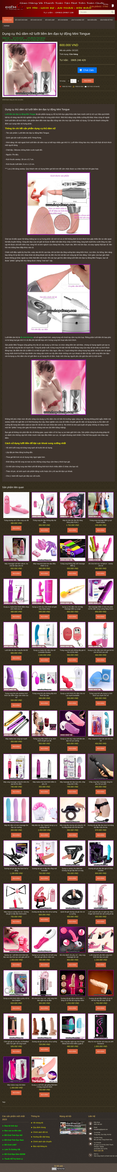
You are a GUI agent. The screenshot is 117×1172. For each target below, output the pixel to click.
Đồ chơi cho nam (21, 20)
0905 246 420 (78, 60)
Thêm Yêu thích (66, 86)
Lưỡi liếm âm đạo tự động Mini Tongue (20, 114)
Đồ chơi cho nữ (36, 20)
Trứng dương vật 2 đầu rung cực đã (16, 520)
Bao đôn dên (92, 20)
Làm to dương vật (77, 20)
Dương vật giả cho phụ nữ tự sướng (44, 1041)
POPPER (6, 26)
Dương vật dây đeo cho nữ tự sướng (44, 912)
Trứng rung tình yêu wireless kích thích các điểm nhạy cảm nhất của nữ (16, 695)
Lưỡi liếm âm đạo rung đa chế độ (16, 650)
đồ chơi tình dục (26, 337)
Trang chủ (8, 20)
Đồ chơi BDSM (63, 20)
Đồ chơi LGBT (50, 20)
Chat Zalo (88, 70)
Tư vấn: (64, 60)
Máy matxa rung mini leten (16, 1085)
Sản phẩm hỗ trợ (106, 20)
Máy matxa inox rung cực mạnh (16, 739)
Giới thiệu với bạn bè (93, 86)
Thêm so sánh (79, 86)
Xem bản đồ (99, 1151)
